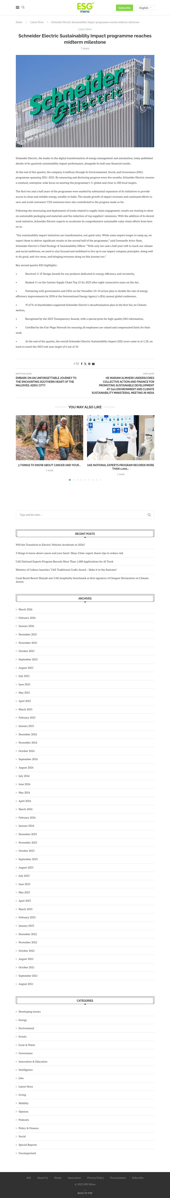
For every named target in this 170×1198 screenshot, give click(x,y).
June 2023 (24, 884)
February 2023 (27, 917)
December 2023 (28, 834)
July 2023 (24, 875)
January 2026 (26, 626)
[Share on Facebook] (81, 364)
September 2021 (28, 975)
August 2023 (26, 867)
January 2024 (26, 825)
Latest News (37, 22)
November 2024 (28, 742)
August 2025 (26, 667)
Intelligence (26, 1070)
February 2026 (27, 618)
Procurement (118, 1177)
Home (19, 22)
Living (22, 1094)
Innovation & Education (33, 1061)
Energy (23, 1020)
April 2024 (25, 801)
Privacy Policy (95, 1177)
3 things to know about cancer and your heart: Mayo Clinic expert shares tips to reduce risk (69, 553)
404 (29, 1177)
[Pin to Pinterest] (89, 364)
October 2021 (27, 967)
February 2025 (27, 717)
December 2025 (28, 634)
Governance (26, 1053)
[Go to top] (85, 1193)
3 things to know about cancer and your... (49, 465)
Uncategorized (27, 1153)
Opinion (23, 1111)
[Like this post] (77, 364)
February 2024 (27, 817)
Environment (26, 1028)
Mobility (24, 1103)
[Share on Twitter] (85, 364)
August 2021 (26, 984)
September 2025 (28, 659)
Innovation (74, 1177)
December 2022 (28, 934)
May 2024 (24, 792)
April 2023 (25, 900)
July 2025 (24, 676)
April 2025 (25, 701)
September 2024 (28, 759)
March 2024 (26, 809)
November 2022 (28, 942)
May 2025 (24, 692)
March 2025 (26, 709)
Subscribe (124, 8)
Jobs (21, 1078)
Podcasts (24, 1119)
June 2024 (24, 784)
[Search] (23, 8)
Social (22, 1136)
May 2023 (24, 892)
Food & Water (27, 1045)
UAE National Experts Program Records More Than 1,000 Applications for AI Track (64, 561)
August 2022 (26, 959)
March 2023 (26, 909)
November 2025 (28, 643)
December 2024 (28, 734)
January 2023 (26, 925)
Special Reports (28, 1144)
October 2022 (27, 950)
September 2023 (28, 859)
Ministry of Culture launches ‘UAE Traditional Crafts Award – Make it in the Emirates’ (66, 569)
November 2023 (28, 842)
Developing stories (30, 1011)
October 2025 (27, 651)
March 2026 (26, 609)
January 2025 (26, 726)
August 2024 (26, 767)
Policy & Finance (29, 1128)
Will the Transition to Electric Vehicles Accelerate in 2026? (50, 544)
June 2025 (24, 684)
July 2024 (24, 776)
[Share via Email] (93, 364)
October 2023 (27, 850)
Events (23, 1036)
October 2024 (27, 751)
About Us (42, 1177)
